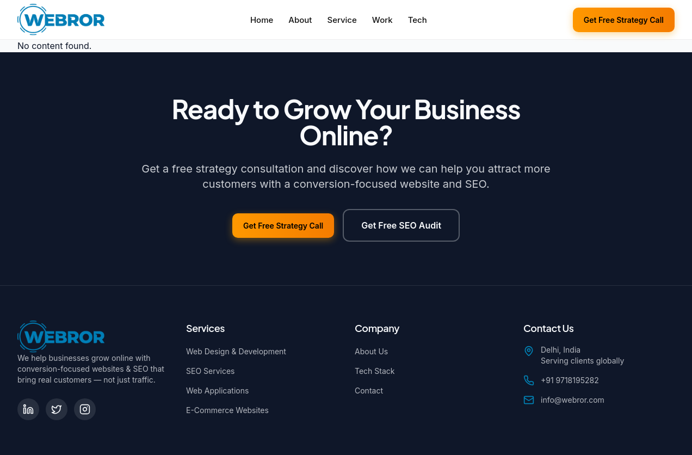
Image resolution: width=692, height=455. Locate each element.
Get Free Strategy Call (624, 19)
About (300, 20)
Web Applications (217, 390)
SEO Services (210, 371)
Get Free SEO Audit (401, 225)
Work (382, 20)
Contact (369, 390)
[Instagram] (85, 409)
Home (261, 20)
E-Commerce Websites (227, 410)
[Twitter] (56, 409)
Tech (417, 20)
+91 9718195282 (570, 380)
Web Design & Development (236, 351)
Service (341, 20)
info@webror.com (572, 399)
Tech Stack (375, 371)
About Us (371, 351)
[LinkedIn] (28, 409)
